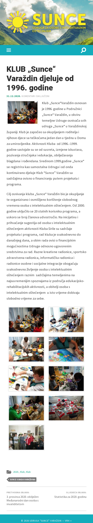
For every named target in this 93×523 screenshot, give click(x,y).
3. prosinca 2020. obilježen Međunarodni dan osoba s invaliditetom (26, 498)
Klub (22, 471)
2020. (16, 471)
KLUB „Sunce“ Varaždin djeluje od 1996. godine (40, 78)
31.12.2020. (14, 96)
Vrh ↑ (68, 520)
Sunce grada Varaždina (22, 479)
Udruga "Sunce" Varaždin (46, 520)
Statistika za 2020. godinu (70, 495)
